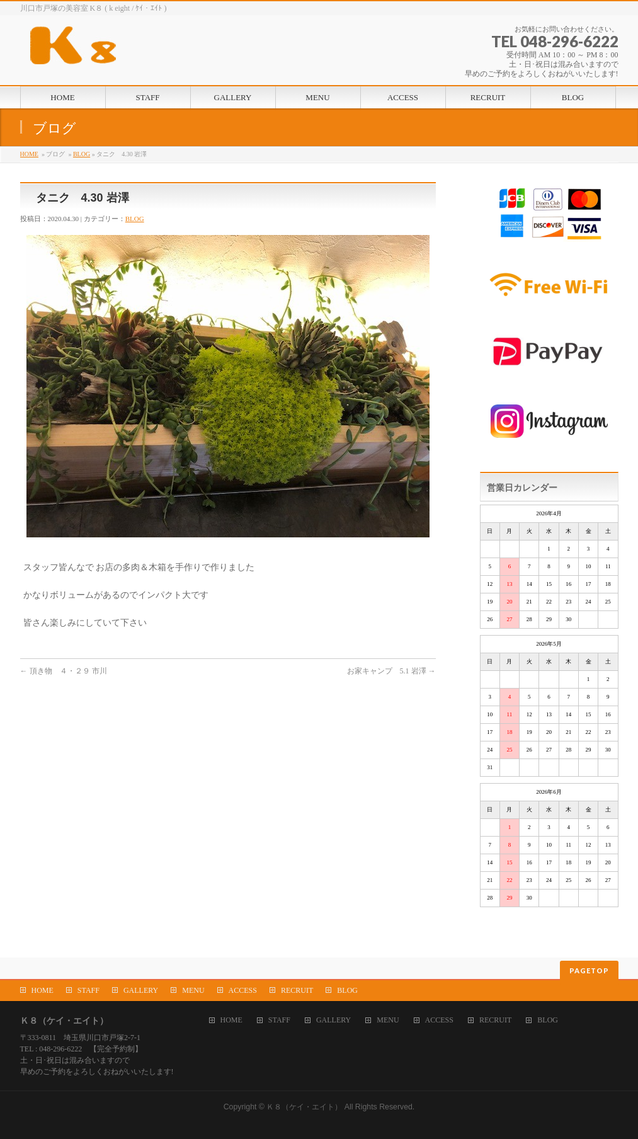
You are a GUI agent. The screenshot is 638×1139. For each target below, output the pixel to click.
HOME (29, 154)
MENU (193, 990)
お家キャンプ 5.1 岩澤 (391, 671)
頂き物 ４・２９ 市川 (63, 671)
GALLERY (140, 990)
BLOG (81, 154)
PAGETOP (589, 970)
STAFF (88, 990)
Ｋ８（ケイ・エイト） (304, 1106)
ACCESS (243, 990)
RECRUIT (297, 990)
